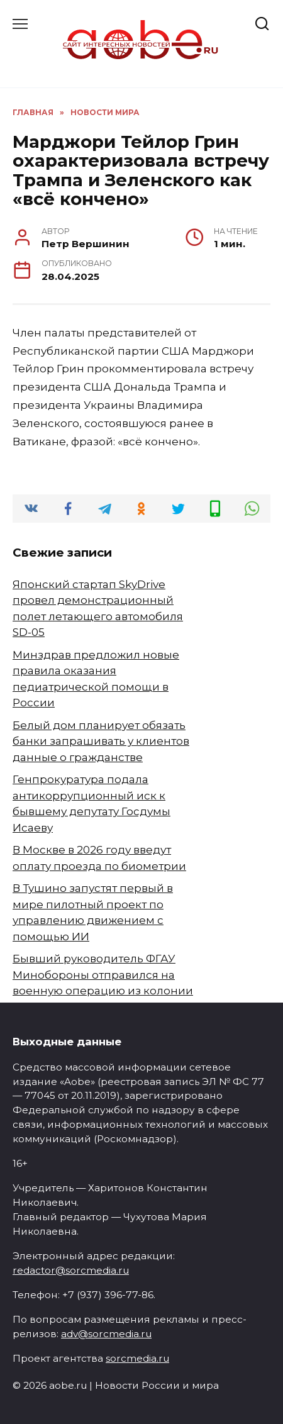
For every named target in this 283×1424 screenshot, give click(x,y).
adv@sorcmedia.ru (106, 1334)
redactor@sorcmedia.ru (71, 1270)
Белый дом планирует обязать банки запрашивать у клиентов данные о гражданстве (101, 741)
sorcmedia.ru (137, 1358)
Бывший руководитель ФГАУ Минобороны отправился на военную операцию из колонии (103, 974)
